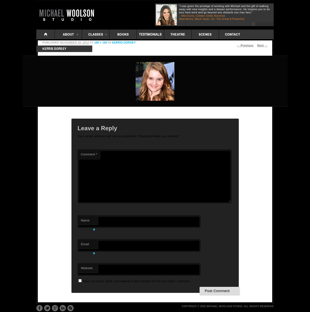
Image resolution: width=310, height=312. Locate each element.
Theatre (177, 34)
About (68, 34)
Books (123, 34)
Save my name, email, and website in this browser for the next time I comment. (136, 281)
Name (88, 222)
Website (87, 268)
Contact (232, 34)
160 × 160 (100, 42)
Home (45, 34)
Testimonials (150, 34)
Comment (89, 154)
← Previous (245, 45)
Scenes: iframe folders (205, 34)
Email (88, 245)
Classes (95, 34)
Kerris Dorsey (124, 42)
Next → (262, 45)
